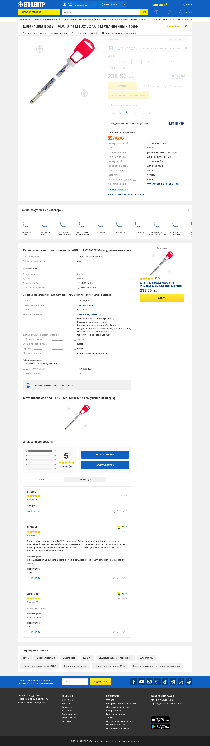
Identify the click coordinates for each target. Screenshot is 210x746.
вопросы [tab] (83, 479)
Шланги (87, 658)
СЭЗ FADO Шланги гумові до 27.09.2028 (49, 385)
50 (136, 61)
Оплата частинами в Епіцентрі (163, 184)
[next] (188, 210)
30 (113, 61)
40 (125, 61)
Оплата (110, 700)
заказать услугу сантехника (128, 95)
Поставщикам (69, 714)
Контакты (67, 707)
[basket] (185, 12)
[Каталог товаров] (39, 12)
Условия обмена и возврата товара (126, 194)
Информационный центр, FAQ (33, 699)
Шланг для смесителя (75, 666)
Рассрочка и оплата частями (121, 703)
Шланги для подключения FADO (39, 666)
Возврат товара (114, 710)
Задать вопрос (105, 465)
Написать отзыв (105, 454)
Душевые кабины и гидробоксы (115, 658)
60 (148, 61)
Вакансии (67, 710)
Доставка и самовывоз (118, 707)
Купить (122, 86)
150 (124, 68)
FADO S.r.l (82, 309)
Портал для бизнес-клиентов (166, 703)
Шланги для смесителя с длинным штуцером (157, 666)
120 (113, 68)
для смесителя (85, 305)
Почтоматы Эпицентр (117, 728)
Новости (66, 703)
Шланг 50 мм (146, 658)
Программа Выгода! (116, 724)
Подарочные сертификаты (119, 721)
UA (57, 4)
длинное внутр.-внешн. (89, 314)
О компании (68, 700)
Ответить (33, 511)
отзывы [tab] (42, 479)
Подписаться (100, 682)
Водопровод (69, 658)
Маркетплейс (69, 717)
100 (172, 61)
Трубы (26, 658)
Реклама (66, 721)
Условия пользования (162, 700)
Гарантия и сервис (115, 714)
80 (160, 61)
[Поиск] (144, 12)
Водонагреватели (46, 658)
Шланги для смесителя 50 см (110, 666)
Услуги (109, 717)
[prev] (181, 210)
